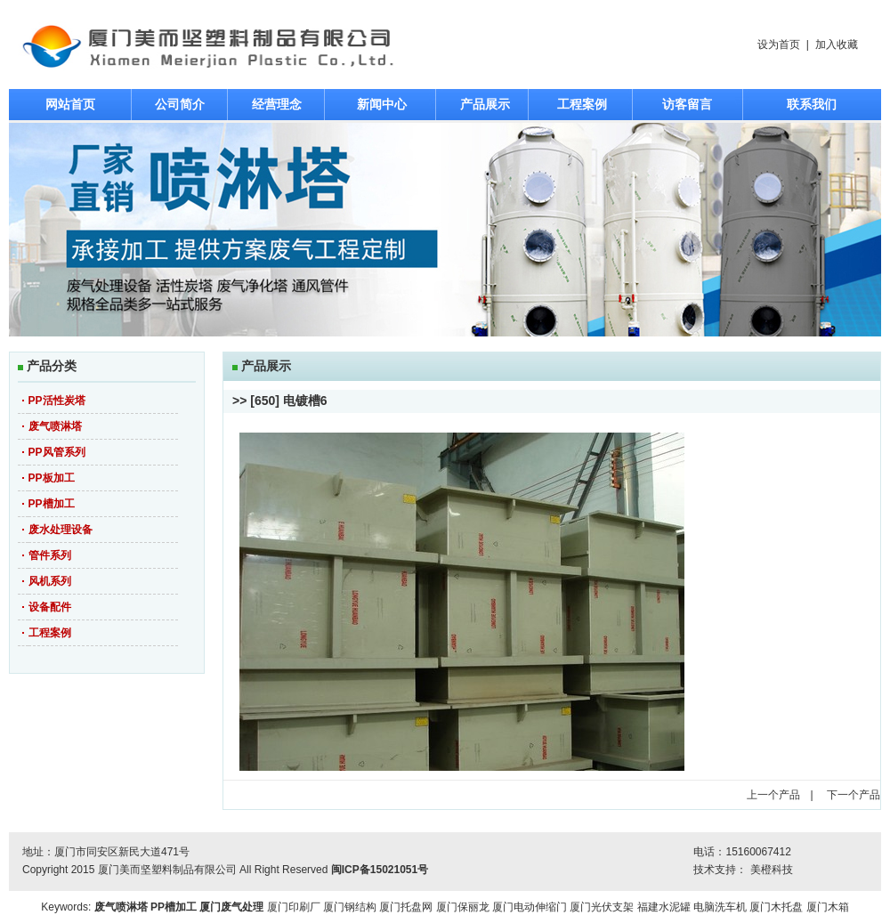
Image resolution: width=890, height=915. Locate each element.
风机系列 (49, 581)
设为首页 (778, 44)
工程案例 (582, 104)
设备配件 (49, 607)
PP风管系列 (56, 452)
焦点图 (445, 229)
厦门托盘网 (406, 907)
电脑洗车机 (720, 907)
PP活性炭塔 (56, 400)
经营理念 (277, 104)
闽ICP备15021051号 (379, 869)
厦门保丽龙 (463, 907)
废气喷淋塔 (55, 426)
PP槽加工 (51, 504)
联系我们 (812, 104)
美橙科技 (771, 869)
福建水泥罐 (664, 907)
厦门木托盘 (776, 907)
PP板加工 (51, 478)
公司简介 (180, 104)
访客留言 (687, 104)
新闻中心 (382, 104)
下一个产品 (853, 795)
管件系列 (49, 555)
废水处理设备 (60, 529)
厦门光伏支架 (602, 907)
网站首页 (70, 104)
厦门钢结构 (349, 907)
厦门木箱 (827, 907)
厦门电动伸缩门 (529, 907)
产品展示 (485, 104)
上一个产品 (773, 795)
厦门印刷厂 (293, 907)
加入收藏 (836, 44)
